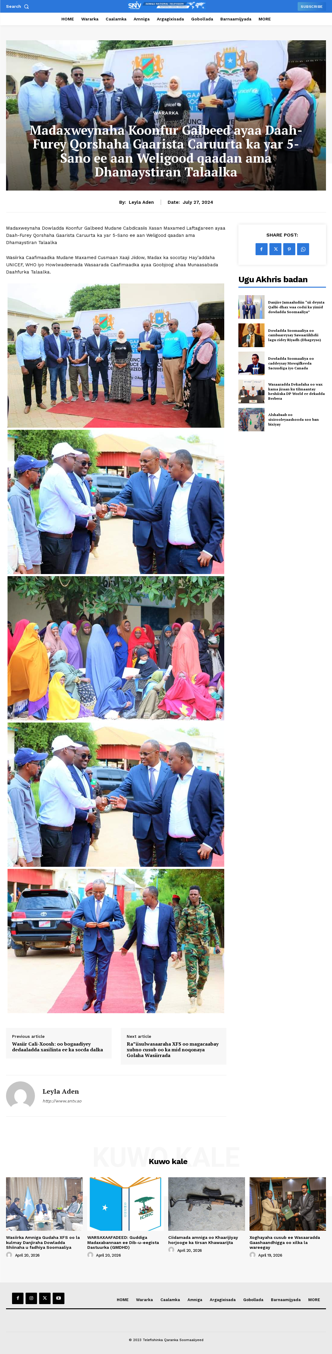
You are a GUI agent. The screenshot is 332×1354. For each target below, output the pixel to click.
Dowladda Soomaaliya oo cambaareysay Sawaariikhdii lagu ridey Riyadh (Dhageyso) (294, 335)
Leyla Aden (141, 202)
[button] (18, 6)
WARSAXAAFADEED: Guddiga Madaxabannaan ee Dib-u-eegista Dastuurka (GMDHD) (123, 1242)
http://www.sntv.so (61, 1101)
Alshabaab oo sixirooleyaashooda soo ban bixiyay (293, 419)
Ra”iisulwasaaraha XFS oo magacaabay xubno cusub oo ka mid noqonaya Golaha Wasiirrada (173, 1050)
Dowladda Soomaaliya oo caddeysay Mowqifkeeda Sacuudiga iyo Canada (291, 363)
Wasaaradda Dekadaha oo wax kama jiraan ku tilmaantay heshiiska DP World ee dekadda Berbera (296, 391)
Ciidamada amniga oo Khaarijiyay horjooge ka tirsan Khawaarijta (203, 1240)
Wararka (166, 113)
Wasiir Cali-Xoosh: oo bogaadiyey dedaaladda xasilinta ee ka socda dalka (57, 1047)
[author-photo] (10, 1255)
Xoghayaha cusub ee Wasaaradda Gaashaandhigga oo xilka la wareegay (285, 1242)
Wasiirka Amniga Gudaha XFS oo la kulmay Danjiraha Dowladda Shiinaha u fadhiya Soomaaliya (43, 1242)
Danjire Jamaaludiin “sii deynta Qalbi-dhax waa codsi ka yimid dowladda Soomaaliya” (296, 307)
